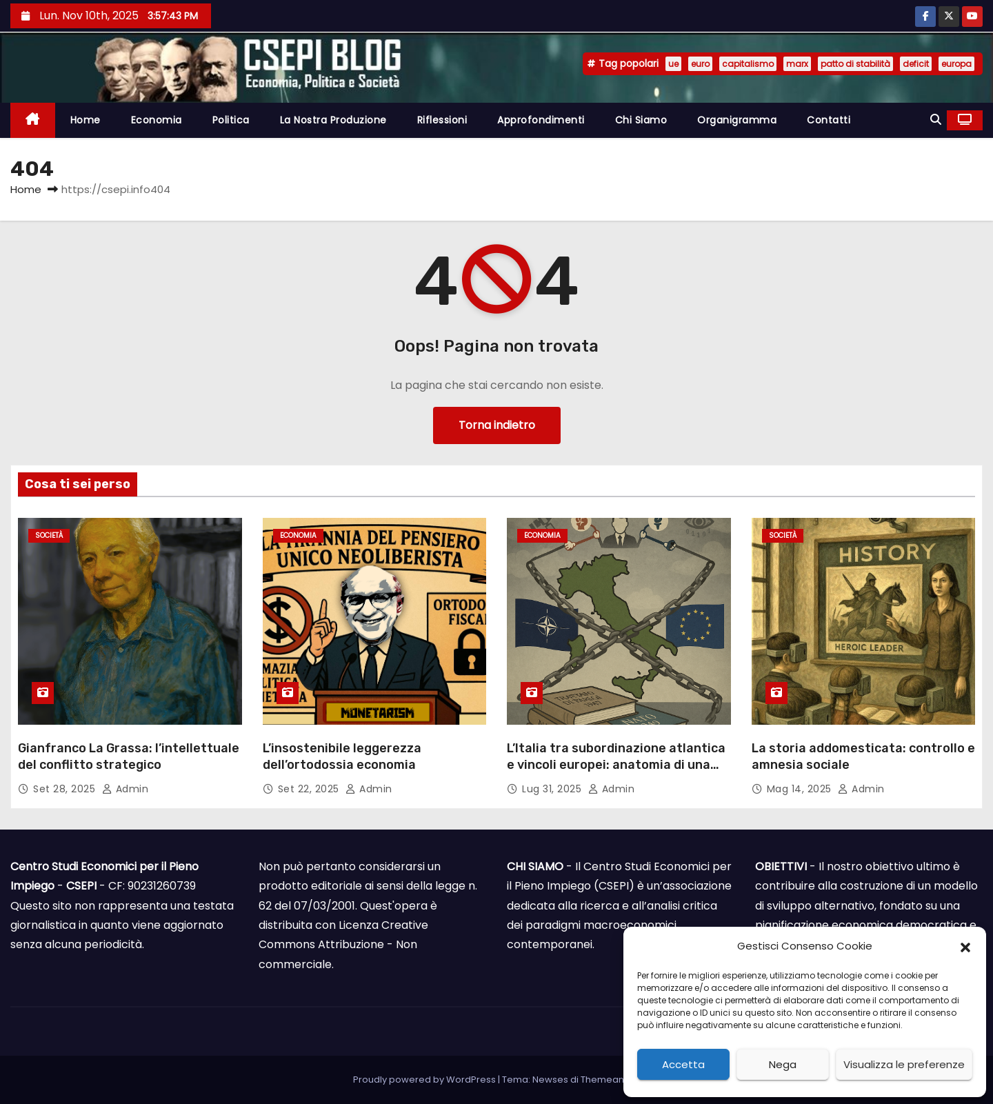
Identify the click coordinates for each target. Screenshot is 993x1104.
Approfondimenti (541, 120)
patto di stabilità (855, 64)
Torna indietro (497, 425)
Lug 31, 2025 (553, 789)
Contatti (828, 120)
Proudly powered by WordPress (425, 1079)
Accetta (683, 1064)
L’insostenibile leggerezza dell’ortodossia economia (342, 756)
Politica (231, 120)
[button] (965, 947)
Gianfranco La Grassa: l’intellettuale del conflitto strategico (128, 756)
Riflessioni (442, 120)
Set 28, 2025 (66, 789)
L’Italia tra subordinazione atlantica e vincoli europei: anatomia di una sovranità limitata (616, 765)
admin (125, 789)
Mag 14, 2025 (801, 789)
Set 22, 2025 (310, 789)
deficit (916, 64)
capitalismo (748, 64)
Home (85, 120)
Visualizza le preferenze (904, 1064)
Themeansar (610, 1079)
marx (797, 64)
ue (673, 64)
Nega (782, 1064)
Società (49, 535)
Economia (156, 120)
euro (700, 64)
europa (956, 64)
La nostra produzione (333, 120)
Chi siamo (641, 120)
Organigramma (736, 120)
